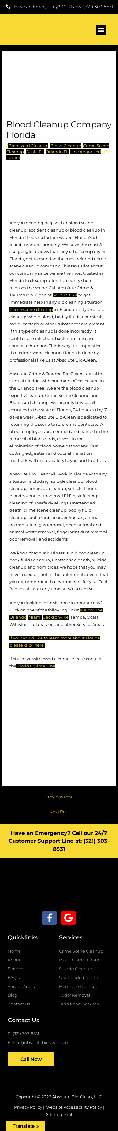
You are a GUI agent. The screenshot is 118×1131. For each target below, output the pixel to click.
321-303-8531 (65, 295)
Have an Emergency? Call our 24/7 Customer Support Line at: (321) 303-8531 (59, 841)
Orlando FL (57, 151)
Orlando (17, 617)
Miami (35, 617)
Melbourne (91, 610)
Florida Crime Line (36, 666)
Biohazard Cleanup (28, 145)
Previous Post (59, 797)
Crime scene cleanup (31, 309)
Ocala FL (35, 151)
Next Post (59, 811)
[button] (101, 30)
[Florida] (59, 730)
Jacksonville (56, 617)
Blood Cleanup (65, 145)
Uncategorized (85, 151)
